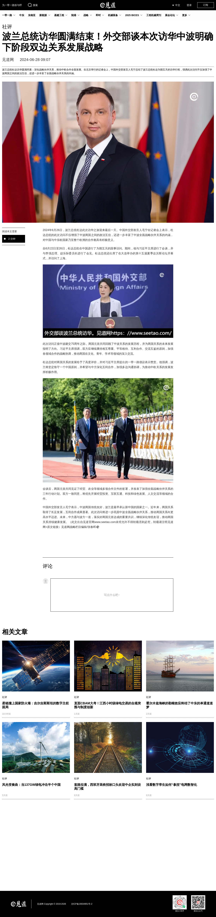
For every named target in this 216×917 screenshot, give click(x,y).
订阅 (205, 5)
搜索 (33, 5)
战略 (85, 15)
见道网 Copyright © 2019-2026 (51, 904)
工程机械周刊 (153, 15)
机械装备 (113, 15)
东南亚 (31, 15)
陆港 (73, 15)
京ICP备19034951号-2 (81, 904)
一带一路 (7, 15)
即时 (98, 15)
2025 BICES (132, 15)
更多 (184, 15)
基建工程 (59, 15)
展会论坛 (170, 15)
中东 (21, 15)
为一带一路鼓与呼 (12, 5)
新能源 (43, 15)
